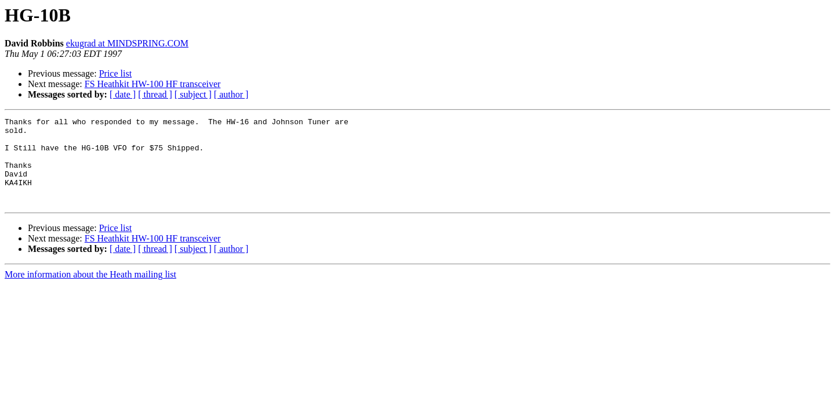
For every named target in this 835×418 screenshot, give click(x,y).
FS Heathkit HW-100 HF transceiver (153, 84)
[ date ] (123, 94)
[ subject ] (193, 94)
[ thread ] (155, 94)
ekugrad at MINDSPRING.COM (127, 43)
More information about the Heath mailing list (90, 292)
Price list (115, 73)
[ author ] (231, 94)
